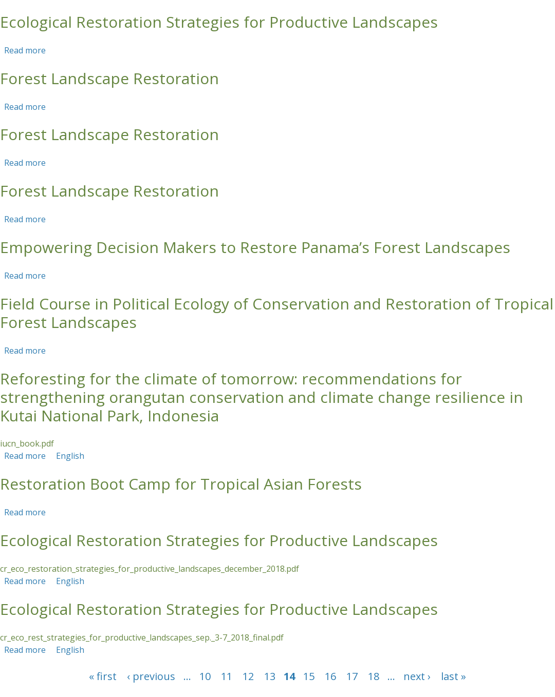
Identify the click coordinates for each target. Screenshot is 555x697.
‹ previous (151, 676)
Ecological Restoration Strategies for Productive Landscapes (219, 21)
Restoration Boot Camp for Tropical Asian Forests (181, 483)
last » (453, 676)
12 (248, 676)
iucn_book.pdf (27, 443)
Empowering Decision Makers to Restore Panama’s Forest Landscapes (255, 247)
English (70, 455)
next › (417, 676)
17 (352, 676)
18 (373, 676)
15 (308, 676)
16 (330, 676)
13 (269, 676)
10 (205, 676)
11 (226, 676)
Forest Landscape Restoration (109, 78)
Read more (25, 50)
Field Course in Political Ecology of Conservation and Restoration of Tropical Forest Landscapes (276, 313)
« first (103, 676)
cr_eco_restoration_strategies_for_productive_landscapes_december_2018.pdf (149, 568)
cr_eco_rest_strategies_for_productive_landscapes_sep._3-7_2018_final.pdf (142, 637)
